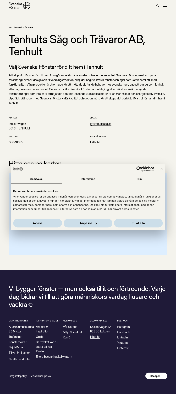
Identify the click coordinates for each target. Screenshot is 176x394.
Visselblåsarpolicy (41, 376)
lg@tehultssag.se (100, 124)
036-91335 (16, 142)
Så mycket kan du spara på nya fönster (47, 346)
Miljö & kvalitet (72, 332)
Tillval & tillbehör (19, 352)
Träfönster (15, 337)
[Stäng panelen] (161, 169)
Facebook (123, 332)
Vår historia (70, 327)
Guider (40, 337)
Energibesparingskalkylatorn (54, 356)
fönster (29, 75)
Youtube (122, 343)
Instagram (123, 327)
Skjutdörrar (16, 347)
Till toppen (154, 376)
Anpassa (88, 223)
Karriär (67, 337)
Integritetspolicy (18, 376)
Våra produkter (18, 320)
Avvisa (37, 223)
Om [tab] (139, 178)
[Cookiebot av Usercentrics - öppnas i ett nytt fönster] (139, 169)
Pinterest (123, 348)
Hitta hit (95, 142)
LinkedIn (122, 337)
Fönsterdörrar (17, 342)
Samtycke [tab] (36, 178)
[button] (157, 5)
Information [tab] (88, 178)
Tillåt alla (138, 223)
